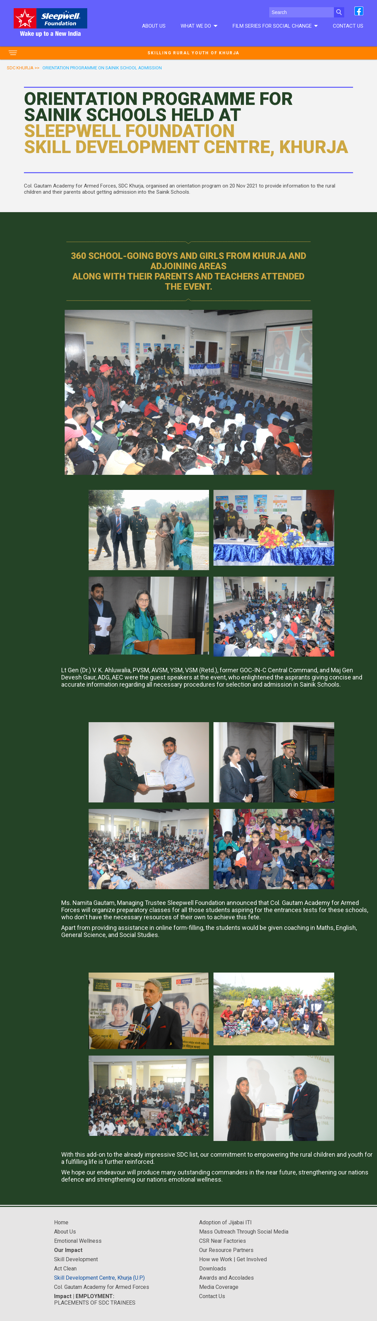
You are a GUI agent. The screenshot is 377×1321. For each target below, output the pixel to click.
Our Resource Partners (226, 1250)
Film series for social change (275, 26)
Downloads (212, 1268)
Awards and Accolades (226, 1278)
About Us (154, 26)
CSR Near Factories (222, 1241)
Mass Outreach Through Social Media (243, 1231)
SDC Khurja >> (23, 67)
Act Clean (65, 1268)
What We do (199, 26)
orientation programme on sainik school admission (102, 67)
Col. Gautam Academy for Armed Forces (101, 1287)
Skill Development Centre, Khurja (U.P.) (99, 1278)
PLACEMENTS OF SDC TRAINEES (94, 1299)
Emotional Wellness (78, 1241)
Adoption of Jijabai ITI (225, 1222)
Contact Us (348, 26)
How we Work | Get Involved (233, 1259)
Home (61, 1222)
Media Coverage (218, 1287)
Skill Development (76, 1259)
